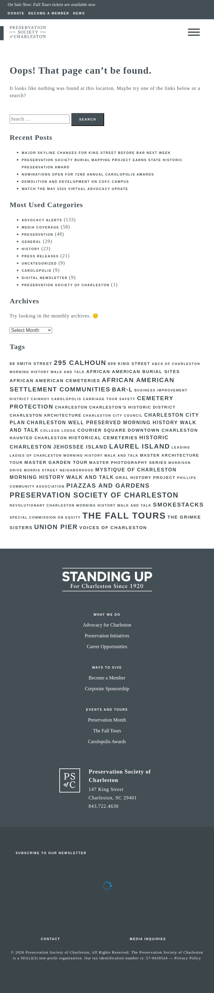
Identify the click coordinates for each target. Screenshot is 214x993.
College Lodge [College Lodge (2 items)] (58, 430)
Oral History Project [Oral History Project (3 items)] (146, 477)
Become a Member (48, 13)
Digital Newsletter (45, 278)
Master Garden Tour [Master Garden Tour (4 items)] (56, 462)
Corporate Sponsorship (107, 688)
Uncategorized (39, 263)
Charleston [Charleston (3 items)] (71, 407)
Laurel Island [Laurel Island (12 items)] (139, 446)
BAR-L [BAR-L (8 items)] (122, 389)
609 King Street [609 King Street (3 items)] (129, 363)
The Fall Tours (107, 730)
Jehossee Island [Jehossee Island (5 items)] (80, 446)
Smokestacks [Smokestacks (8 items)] (178, 504)
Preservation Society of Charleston (66, 285)
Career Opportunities (107, 646)
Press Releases (40, 256)
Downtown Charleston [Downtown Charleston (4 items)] (163, 430)
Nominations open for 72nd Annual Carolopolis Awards (88, 174)
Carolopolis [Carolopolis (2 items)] (66, 399)
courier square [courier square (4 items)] (101, 430)
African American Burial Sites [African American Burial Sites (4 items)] (133, 371)
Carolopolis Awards (107, 741)
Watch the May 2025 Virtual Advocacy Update (75, 189)
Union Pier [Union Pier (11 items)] (56, 527)
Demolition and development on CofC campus (75, 181)
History (31, 249)
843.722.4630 (103, 806)
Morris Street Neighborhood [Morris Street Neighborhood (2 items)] (59, 470)
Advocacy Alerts (42, 220)
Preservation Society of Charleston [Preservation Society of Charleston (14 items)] (94, 495)
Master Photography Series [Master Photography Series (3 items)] (128, 462)
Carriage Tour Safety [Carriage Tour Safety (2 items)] (109, 399)
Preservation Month (107, 719)
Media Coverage (40, 227)
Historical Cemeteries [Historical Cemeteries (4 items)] (103, 437)
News (79, 13)
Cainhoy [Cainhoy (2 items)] (40, 399)
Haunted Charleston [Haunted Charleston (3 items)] (38, 438)
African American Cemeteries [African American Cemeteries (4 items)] (55, 380)
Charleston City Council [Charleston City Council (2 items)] (113, 415)
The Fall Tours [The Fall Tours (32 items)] (124, 515)
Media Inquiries (148, 939)
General (32, 242)
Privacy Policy (187, 958)
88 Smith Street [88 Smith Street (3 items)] (31, 363)
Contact (50, 939)
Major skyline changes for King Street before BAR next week (96, 153)
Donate (16, 13)
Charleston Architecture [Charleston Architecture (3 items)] (46, 415)
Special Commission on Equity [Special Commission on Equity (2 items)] (45, 517)
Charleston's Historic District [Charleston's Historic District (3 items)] (132, 407)
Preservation (37, 234)
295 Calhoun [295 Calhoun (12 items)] (80, 362)
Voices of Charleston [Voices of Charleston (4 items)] (113, 527)
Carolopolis (36, 270)
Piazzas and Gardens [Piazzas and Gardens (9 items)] (108, 485)
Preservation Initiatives (107, 635)
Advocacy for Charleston (107, 624)
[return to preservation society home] (28, 37)
